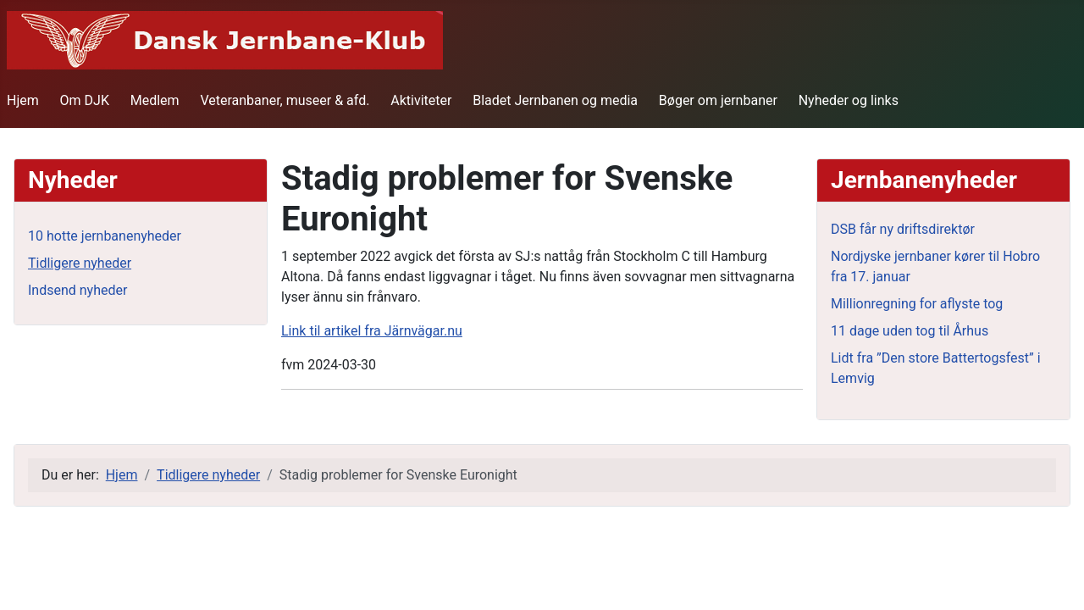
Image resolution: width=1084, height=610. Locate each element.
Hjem (23, 100)
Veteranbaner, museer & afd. (284, 100)
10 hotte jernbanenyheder (104, 236)
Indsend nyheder (77, 290)
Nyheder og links (849, 100)
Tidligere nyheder (79, 263)
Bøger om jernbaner (718, 100)
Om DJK (84, 100)
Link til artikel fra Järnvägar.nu (371, 331)
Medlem (155, 100)
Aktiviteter (420, 100)
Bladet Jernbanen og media (555, 100)
